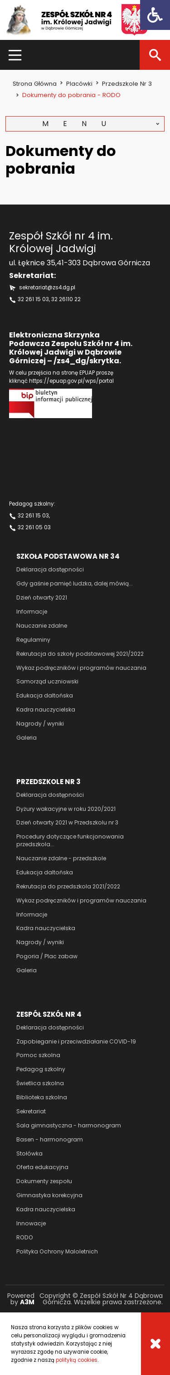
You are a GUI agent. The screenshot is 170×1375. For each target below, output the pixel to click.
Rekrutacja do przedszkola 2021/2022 (68, 886)
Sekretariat (31, 1111)
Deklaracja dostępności (50, 569)
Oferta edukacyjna (42, 1167)
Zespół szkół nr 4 (49, 1014)
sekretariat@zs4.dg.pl (47, 287)
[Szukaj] (155, 55)
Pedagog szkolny (40, 1069)
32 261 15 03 (33, 299)
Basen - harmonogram (49, 1139)
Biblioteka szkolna (41, 1097)
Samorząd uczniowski (47, 681)
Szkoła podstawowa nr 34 (68, 556)
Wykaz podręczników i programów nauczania (81, 668)
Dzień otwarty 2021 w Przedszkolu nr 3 (67, 822)
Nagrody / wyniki (40, 723)
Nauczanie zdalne (41, 625)
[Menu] (15, 55)
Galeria (26, 737)
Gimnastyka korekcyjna (49, 1195)
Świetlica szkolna (40, 1083)
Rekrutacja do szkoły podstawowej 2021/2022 (80, 654)
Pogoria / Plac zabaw (47, 956)
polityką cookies (76, 1360)
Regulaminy (33, 640)
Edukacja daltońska (44, 695)
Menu (81, 123)
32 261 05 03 (34, 527)
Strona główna (35, 83)
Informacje (31, 611)
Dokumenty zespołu (44, 1181)
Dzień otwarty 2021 (41, 597)
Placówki (79, 83)
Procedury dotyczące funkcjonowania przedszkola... (70, 840)
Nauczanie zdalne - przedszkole (61, 858)
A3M (27, 1302)
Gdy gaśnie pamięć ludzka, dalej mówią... (74, 583)
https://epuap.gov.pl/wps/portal (71, 381)
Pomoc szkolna (38, 1055)
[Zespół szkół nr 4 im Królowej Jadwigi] (76, 20)
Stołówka (29, 1153)
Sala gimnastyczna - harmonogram (68, 1125)
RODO (24, 1237)
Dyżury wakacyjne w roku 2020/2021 (66, 809)
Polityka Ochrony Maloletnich (57, 1251)
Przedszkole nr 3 (127, 83)
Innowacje (31, 1223)
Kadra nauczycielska (45, 709)
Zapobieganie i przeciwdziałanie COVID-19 (76, 1041)
